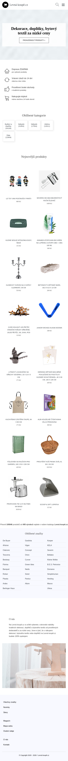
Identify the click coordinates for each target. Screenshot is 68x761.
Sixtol (27, 574)
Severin (50, 550)
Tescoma (6, 555)
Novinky (6, 707)
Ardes (5, 584)
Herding (50, 579)
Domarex (51, 569)
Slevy (5, 712)
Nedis (27, 569)
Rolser (5, 574)
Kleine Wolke (52, 560)
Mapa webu (8, 726)
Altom (27, 584)
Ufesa (49, 588)
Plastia (5, 579)
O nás (5, 739)
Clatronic (6, 550)
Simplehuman (52, 574)
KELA (49, 545)
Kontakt (6, 745)
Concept (28, 550)
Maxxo (50, 584)
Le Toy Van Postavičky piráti (18, 198)
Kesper (50, 541)
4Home (6, 545)
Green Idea (29, 564)
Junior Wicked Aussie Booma (49, 328)
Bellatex (50, 555)
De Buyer (6, 541)
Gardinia (28, 541)
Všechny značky (9, 702)
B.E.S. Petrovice (53, 564)
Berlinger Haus (9, 588)
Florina (5, 564)
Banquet (6, 569)
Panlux (28, 579)
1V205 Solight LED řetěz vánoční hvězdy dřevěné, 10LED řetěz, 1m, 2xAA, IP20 (18, 329)
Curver (27, 560)
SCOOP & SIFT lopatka (49, 504)
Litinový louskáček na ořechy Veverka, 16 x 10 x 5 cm (19, 374)
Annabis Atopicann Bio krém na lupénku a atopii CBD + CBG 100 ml (49, 242)
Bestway (6, 560)
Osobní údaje (8, 731)
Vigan (27, 545)
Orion (27, 555)
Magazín (6, 721)
